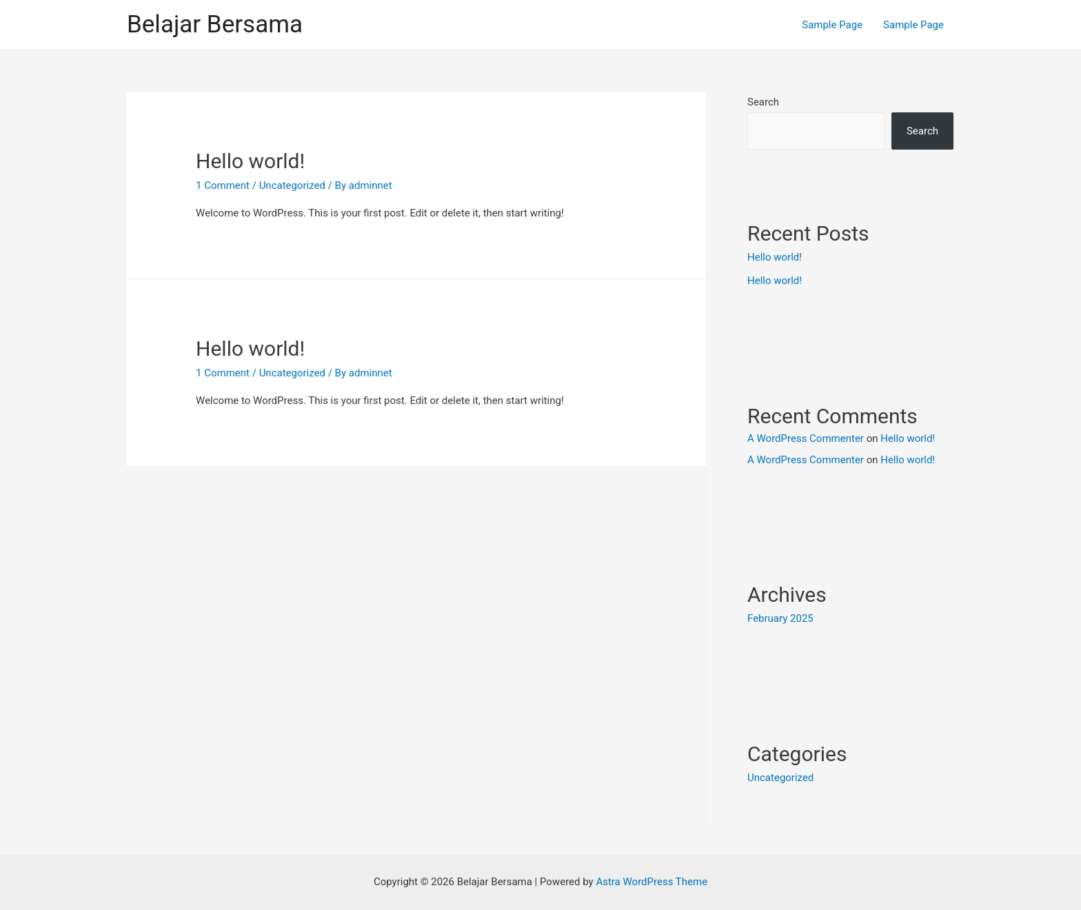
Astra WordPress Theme (651, 882)
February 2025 (780, 618)
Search (763, 102)
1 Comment (223, 185)
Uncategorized (292, 373)
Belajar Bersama (215, 24)
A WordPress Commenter (805, 438)
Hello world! (250, 161)
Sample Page (832, 25)
